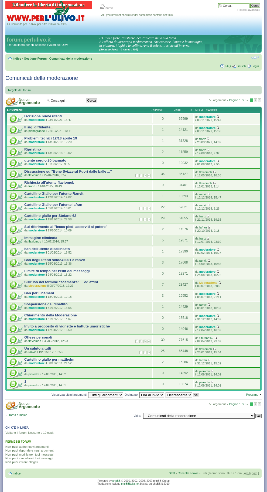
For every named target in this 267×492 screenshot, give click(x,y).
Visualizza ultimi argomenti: (87, 394)
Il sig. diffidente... (38, 127)
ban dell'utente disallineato (47, 249)
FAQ (228, 66)
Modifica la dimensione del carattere (255, 57)
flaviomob (34, 175)
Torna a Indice (18, 414)
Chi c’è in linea (17, 427)
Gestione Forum (35, 58)
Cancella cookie (188, 473)
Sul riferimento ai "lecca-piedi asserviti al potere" (65, 227)
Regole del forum (19, 90)
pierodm (33, 374)
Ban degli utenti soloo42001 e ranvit (54, 260)
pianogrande (36, 130)
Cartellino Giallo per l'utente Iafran (53, 205)
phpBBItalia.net (130, 483)
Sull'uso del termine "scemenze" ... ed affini (61, 282)
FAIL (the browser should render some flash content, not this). (136, 14)
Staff (172, 473)
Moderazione (37, 285)
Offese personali (38, 337)
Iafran (203, 227)
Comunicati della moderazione (70, 58)
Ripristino (32, 149)
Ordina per (144, 394)
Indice (17, 58)
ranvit (203, 194)
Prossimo (252, 394)
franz (202, 139)
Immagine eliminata (40, 238)
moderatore (36, 119)
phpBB (116, 480)
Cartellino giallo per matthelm (49, 359)
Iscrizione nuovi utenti (43, 116)
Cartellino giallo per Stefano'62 (50, 216)
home (106, 7)
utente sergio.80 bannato (45, 160)
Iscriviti (241, 66)
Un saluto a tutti (37, 348)
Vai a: (137, 415)
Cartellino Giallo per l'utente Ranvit (53, 194)
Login (255, 66)
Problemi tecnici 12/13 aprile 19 (50, 138)
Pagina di (237, 100)
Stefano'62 (206, 338)
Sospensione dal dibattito (45, 304)
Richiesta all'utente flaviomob (49, 182)
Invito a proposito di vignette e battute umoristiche (67, 326)
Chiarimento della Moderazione (50, 315)
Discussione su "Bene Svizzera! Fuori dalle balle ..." (68, 171)
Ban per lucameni (39, 293)
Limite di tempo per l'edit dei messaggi (57, 271)
